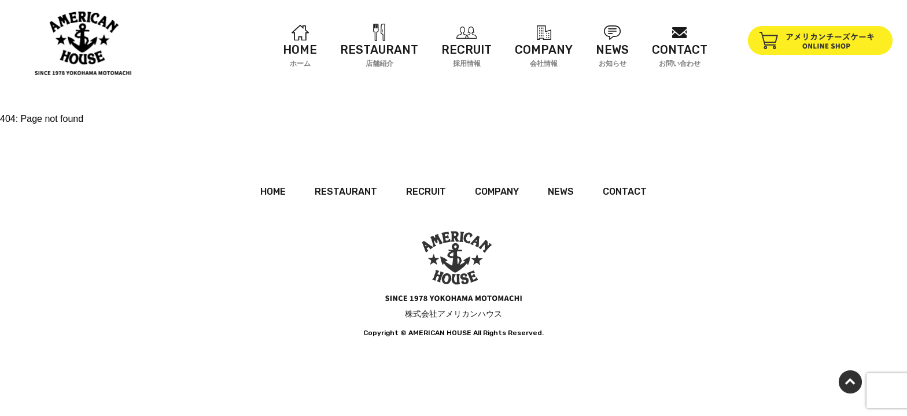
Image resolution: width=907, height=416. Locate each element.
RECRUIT (426, 191)
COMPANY (497, 191)
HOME (273, 191)
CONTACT (625, 191)
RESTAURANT (346, 191)
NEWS (561, 191)
